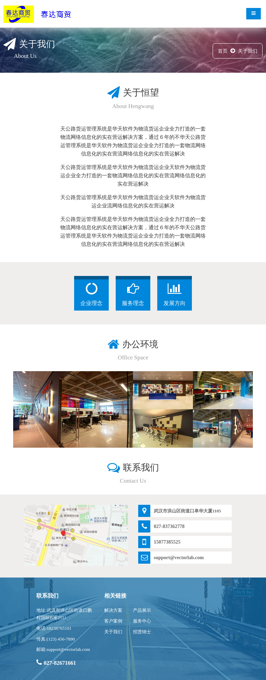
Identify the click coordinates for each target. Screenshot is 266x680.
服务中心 (142, 621)
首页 (223, 51)
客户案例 (113, 621)
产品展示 (142, 610)
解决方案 (113, 610)
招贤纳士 (142, 631)
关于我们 (247, 51)
